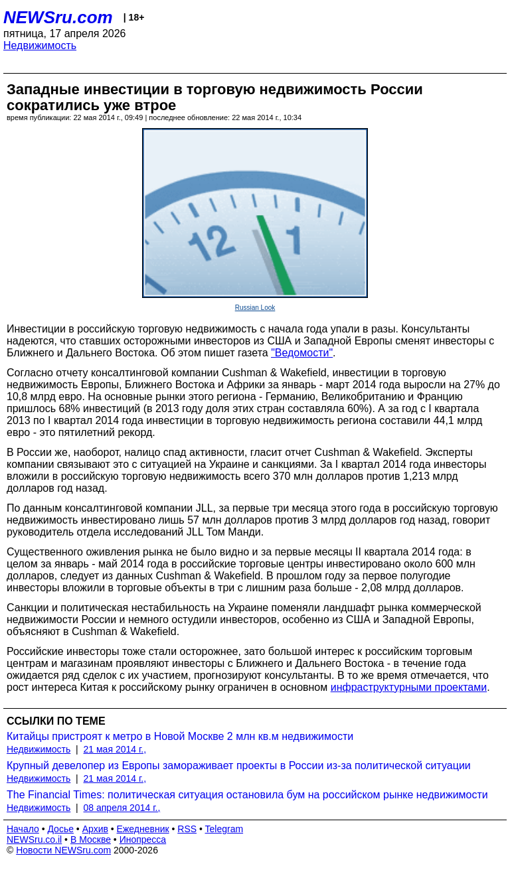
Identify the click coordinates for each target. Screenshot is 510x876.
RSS (187, 829)
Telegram (224, 829)
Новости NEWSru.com (63, 850)
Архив (95, 829)
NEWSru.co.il (34, 839)
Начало (23, 829)
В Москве (90, 839)
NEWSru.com (58, 17)
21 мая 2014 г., (115, 749)
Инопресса (143, 839)
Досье (60, 829)
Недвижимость (39, 45)
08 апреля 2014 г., (122, 807)
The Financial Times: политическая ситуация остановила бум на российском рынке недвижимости (247, 794)
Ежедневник (143, 829)
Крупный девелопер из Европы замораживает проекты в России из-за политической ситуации (239, 765)
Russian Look (255, 307)
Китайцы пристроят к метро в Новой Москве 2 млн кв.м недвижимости (180, 736)
